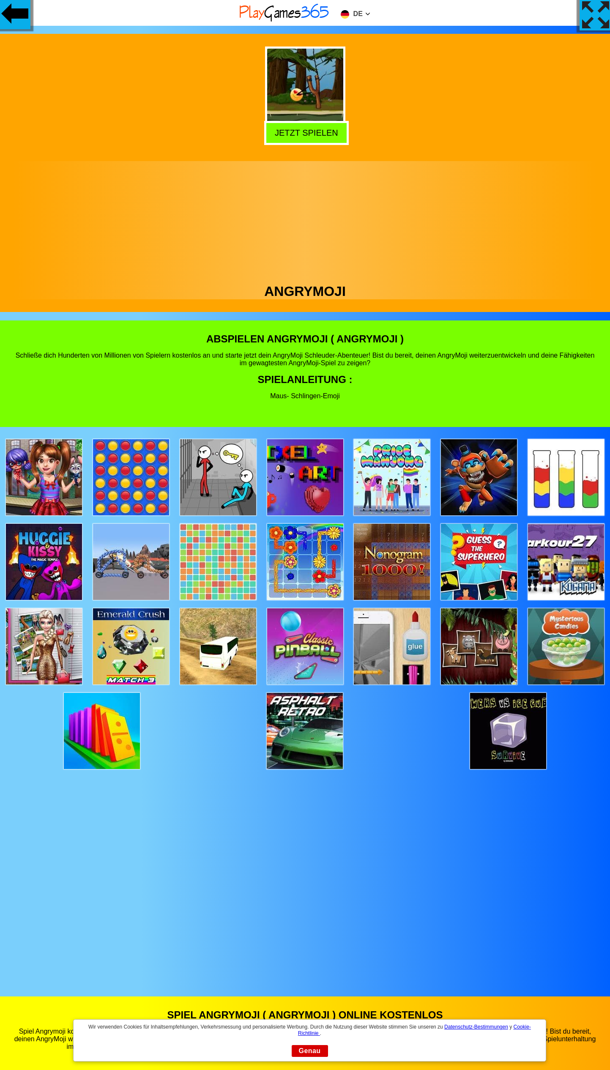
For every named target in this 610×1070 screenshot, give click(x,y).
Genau (310, 1050)
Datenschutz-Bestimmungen (476, 1027)
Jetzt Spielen (304, 132)
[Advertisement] (305, 220)
